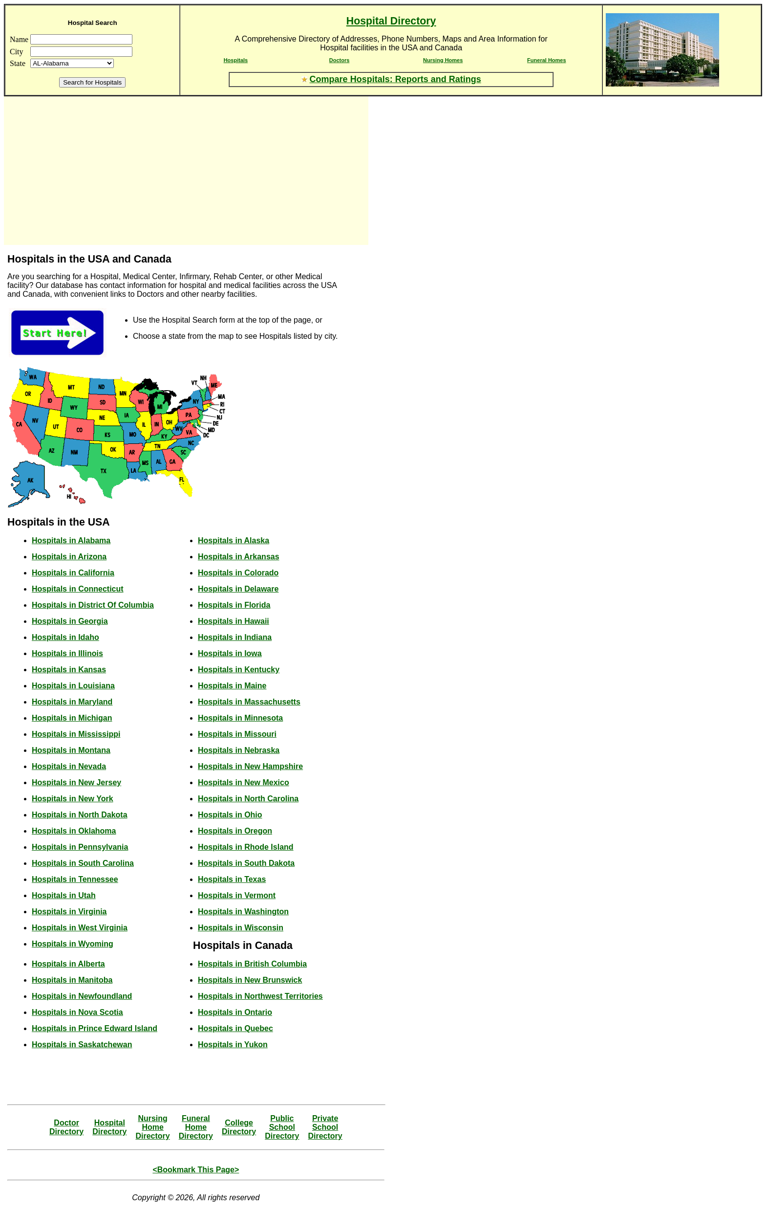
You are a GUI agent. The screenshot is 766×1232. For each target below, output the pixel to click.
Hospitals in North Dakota (80, 815)
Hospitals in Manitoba (72, 980)
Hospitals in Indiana (235, 637)
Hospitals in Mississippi (76, 734)
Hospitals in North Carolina (248, 798)
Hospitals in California (73, 573)
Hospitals (236, 60)
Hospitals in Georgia (70, 621)
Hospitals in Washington (243, 911)
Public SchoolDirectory (282, 1127)
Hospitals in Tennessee (75, 879)
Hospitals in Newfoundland (82, 996)
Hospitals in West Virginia (80, 928)
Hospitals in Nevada (69, 766)
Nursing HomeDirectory (152, 1127)
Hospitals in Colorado (238, 573)
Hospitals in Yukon (233, 1044)
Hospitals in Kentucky (238, 669)
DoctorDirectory (66, 1127)
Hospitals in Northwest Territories (260, 996)
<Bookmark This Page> (195, 1170)
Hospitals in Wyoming (72, 944)
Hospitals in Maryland (72, 702)
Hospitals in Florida (234, 605)
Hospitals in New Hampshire (250, 766)
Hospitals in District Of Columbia (93, 605)
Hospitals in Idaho (65, 637)
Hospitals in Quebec (235, 1028)
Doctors (339, 60)
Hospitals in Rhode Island (246, 847)
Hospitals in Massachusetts (249, 702)
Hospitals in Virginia (69, 911)
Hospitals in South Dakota (246, 863)
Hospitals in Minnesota (240, 718)
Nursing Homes (443, 60)
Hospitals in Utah (64, 895)
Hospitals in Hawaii (233, 621)
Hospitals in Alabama (71, 540)
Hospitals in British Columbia (252, 964)
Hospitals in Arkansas (238, 556)
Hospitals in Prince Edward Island (94, 1028)
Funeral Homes (546, 60)
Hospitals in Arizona (69, 556)
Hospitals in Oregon (235, 831)
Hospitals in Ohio (230, 815)
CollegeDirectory (239, 1127)
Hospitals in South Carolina (83, 863)
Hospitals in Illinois (67, 653)
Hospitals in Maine (232, 686)
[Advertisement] (92, 170)
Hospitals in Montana (71, 750)
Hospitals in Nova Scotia (77, 1012)
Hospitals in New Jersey (76, 782)
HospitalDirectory (109, 1127)
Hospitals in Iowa (230, 653)
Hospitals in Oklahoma (74, 831)
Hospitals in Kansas (69, 669)
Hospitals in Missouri (237, 734)
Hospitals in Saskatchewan (82, 1044)
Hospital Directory (391, 21)
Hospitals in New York (72, 798)
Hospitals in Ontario (235, 1012)
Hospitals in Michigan (72, 718)
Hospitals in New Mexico (243, 782)
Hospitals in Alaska (233, 540)
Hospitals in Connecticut (78, 589)
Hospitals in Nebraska (238, 750)
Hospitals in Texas (232, 879)
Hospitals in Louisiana (73, 686)
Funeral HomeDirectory (196, 1127)
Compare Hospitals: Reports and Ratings (395, 79)
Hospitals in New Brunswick (250, 980)
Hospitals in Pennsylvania (80, 847)
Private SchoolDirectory (325, 1127)
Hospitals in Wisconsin (240, 928)
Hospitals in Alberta (68, 964)
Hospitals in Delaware (238, 589)
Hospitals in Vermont (237, 895)
